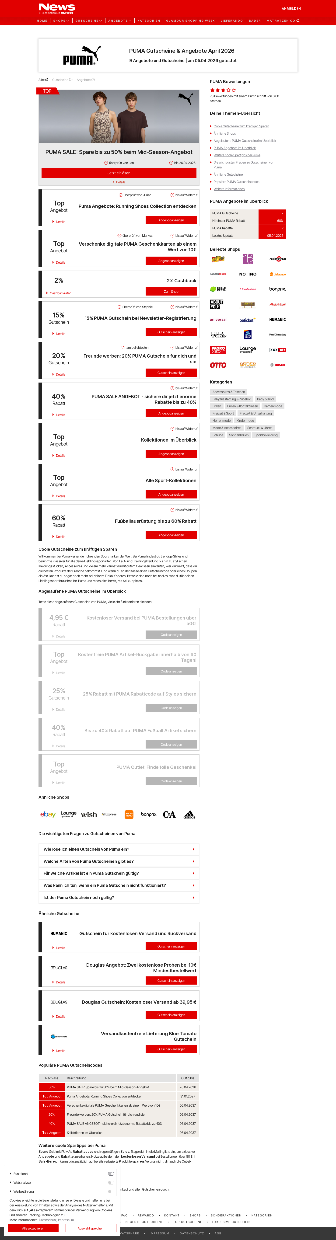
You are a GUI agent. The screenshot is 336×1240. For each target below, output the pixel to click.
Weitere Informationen (229, 189)
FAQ (124, 1215)
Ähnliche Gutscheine (228, 174)
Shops (195, 1215)
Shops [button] (59, 20)
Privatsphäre (127, 1233)
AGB (218, 1233)
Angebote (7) (86, 80)
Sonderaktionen (226, 1215)
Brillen (217, 406)
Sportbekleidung (266, 435)
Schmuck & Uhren (260, 428)
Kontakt (172, 1215)
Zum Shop (171, 291)
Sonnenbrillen (239, 435)
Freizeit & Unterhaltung (256, 413)
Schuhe (218, 435)
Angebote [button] (118, 20)
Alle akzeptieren (33, 1228)
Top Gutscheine (187, 1222)
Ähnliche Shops (225, 133)
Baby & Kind (265, 399)
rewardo (146, 1215)
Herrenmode (222, 420)
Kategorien (148, 20)
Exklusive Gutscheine (232, 1222)
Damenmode (273, 406)
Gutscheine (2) (62, 80)
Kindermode (245, 420)
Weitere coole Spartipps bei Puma (237, 155)
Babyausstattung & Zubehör (232, 399)
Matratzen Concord (287, 20)
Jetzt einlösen (119, 173)
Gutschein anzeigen (171, 332)
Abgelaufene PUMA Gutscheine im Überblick (245, 141)
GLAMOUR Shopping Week (190, 20)
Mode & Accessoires (227, 428)
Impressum (159, 1233)
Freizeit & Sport (223, 413)
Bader (255, 20)
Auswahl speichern (91, 1228)
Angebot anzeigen (171, 220)
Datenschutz (192, 1233)
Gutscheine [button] (86, 20)
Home (42, 20)
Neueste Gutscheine (144, 1222)
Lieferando (232, 20)
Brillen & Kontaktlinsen (242, 406)
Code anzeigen (171, 635)
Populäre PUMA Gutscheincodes (236, 182)
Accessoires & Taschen (229, 392)
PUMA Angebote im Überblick (235, 148)
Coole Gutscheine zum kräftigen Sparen (241, 126)
